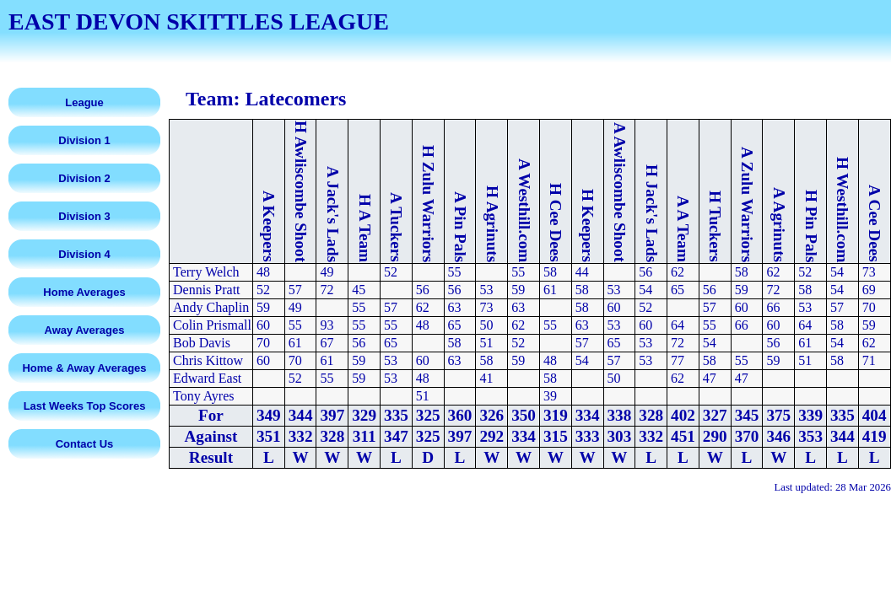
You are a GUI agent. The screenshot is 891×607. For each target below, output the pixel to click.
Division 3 (84, 216)
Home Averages (84, 292)
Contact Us (85, 444)
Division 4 (84, 254)
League (84, 102)
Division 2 (84, 178)
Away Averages (85, 330)
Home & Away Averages (84, 368)
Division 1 (84, 140)
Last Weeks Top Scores (85, 406)
